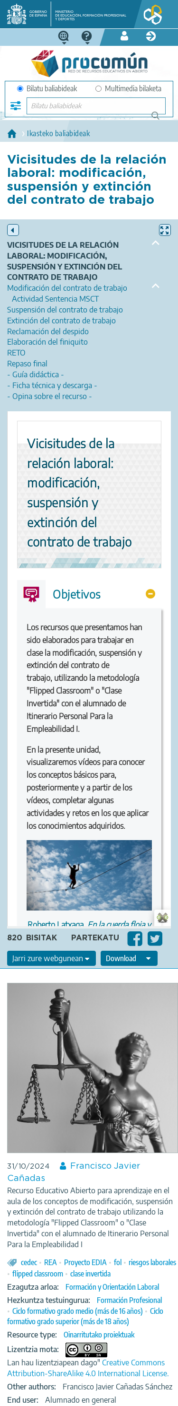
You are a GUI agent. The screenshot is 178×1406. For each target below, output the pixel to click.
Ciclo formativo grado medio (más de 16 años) (77, 1311)
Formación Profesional (129, 1300)
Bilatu (159, 119)
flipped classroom (37, 1273)
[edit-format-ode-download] (129, 958)
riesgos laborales (152, 1262)
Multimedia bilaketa (128, 88)
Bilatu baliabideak (47, 88)
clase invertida (90, 1273)
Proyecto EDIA (85, 1262)
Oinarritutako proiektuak (99, 1334)
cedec (29, 1262)
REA (50, 1262)
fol (118, 1262)
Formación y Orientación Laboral (112, 1287)
